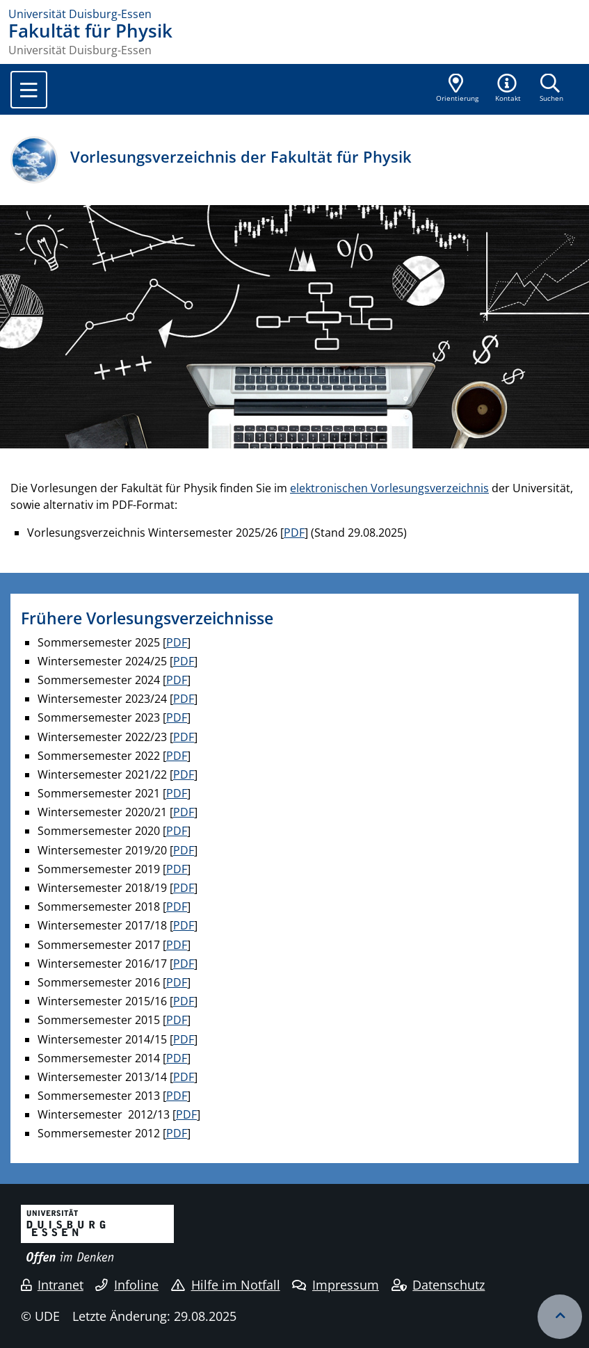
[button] (508, 89)
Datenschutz (438, 1284)
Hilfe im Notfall (225, 1284)
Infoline (127, 1284)
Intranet (52, 1284)
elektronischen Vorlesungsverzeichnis (389, 488)
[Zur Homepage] (294, 14)
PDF (294, 532)
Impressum (335, 1284)
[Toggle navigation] (28, 89)
